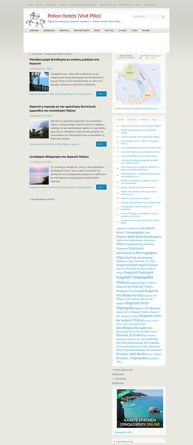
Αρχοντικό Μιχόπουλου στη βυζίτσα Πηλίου (141, 152)
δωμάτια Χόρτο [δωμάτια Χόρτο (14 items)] (137, 323)
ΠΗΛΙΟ (97, 30)
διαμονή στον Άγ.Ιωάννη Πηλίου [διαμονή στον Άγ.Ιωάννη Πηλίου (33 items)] (138, 317)
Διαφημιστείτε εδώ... (124, 432)
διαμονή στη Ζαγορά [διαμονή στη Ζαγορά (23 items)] (130, 291)
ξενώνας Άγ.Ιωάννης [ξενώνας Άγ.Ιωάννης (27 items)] (131, 335)
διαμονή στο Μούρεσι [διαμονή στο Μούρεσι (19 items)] (147, 308)
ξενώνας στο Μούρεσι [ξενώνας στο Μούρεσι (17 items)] (148, 350)
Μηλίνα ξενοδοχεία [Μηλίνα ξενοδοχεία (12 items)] (126, 240)
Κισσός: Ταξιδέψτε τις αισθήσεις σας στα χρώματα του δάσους (139, 214)
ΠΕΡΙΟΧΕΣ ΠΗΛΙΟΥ (82, 30)
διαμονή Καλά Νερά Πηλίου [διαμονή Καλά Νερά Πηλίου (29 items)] (137, 265)
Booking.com (118, 374)
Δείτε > (101, 94)
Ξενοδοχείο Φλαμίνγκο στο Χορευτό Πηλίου (59, 157)
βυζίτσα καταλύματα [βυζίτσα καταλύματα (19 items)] (139, 257)
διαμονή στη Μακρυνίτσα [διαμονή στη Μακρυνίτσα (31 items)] (137, 292)
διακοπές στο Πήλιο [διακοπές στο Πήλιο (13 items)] (145, 261)
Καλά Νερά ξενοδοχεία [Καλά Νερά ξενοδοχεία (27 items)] (144, 237)
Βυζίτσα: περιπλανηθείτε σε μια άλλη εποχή (140, 202)
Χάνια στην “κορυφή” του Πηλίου (135, 198)
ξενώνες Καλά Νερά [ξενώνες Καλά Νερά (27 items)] (130, 354)
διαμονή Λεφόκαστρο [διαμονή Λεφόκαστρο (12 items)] (127, 268)
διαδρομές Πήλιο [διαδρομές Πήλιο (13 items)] (125, 261)
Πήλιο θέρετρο (63, 144)
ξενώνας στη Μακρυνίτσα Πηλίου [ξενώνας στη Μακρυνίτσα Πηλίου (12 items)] (132, 346)
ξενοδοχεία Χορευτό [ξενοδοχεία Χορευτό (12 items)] (126, 331)
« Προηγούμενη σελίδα (42, 199)
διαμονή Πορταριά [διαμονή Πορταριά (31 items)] (138, 272)
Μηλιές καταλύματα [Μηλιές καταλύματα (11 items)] (145, 240)
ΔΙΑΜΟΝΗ (34, 30)
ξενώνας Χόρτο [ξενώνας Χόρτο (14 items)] (138, 339)
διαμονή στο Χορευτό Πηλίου (42, 94)
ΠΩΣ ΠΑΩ (109, 30)
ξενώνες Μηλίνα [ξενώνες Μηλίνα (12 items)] (153, 354)
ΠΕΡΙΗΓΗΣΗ (64, 30)
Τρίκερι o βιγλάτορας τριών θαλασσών (138, 187)
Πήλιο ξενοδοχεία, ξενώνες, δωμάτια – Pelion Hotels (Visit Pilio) (87, 17)
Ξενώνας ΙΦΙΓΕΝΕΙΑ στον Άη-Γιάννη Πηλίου (139, 156)
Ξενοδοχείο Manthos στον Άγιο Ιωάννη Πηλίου (141, 147)
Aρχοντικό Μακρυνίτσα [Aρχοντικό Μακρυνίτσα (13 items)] (129, 228)
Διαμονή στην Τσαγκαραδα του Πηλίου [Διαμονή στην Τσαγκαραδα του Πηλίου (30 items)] (135, 232)
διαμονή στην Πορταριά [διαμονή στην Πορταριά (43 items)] (132, 305)
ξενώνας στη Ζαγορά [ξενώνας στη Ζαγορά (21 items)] (145, 343)
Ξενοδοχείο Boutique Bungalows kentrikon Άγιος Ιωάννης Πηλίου (139, 161)
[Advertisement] (96, 43)
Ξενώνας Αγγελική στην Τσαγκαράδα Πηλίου (140, 136)
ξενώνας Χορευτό (84, 94)
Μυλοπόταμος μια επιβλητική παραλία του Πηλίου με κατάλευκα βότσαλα (140, 168)
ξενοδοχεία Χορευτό (66, 94)
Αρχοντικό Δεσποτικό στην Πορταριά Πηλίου (141, 126)
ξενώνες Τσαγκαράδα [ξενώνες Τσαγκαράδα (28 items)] (131, 358)
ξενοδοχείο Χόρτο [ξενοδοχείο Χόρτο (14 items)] (147, 331)
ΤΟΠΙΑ (134, 30)
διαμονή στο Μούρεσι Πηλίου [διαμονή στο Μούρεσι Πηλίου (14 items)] (132, 311)
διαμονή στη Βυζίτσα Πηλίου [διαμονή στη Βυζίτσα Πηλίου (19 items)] (134, 286)
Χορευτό (75, 144)
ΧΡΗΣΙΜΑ (146, 30)
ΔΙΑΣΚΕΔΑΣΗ (49, 30)
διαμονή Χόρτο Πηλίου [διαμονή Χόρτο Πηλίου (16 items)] (142, 282)
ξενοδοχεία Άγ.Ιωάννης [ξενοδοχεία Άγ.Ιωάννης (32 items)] (134, 327)
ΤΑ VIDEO (122, 30)
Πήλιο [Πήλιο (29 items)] (120, 244)
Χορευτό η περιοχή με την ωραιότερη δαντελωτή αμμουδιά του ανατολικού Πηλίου (62, 108)
